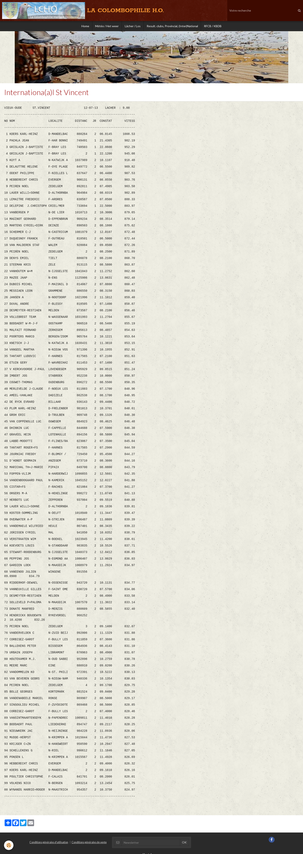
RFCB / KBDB (214, 26)
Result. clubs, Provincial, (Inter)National (172, 26)
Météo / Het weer (106, 26)
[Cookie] (9, 845)
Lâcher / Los (133, 26)
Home (84, 26)
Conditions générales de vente (89, 820)
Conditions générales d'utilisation (48, 820)
